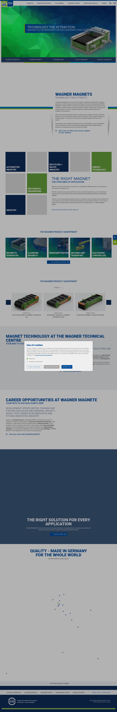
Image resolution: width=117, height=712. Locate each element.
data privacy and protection (44, 355)
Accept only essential (51, 367)
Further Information (34, 367)
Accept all (67, 367)
